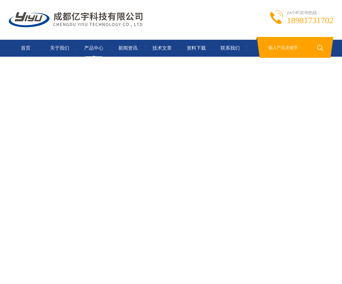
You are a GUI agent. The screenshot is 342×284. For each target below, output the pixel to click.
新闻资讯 (128, 48)
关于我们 (59, 48)
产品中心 (93, 48)
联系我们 (230, 48)
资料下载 (196, 48)
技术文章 (162, 48)
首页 (26, 48)
